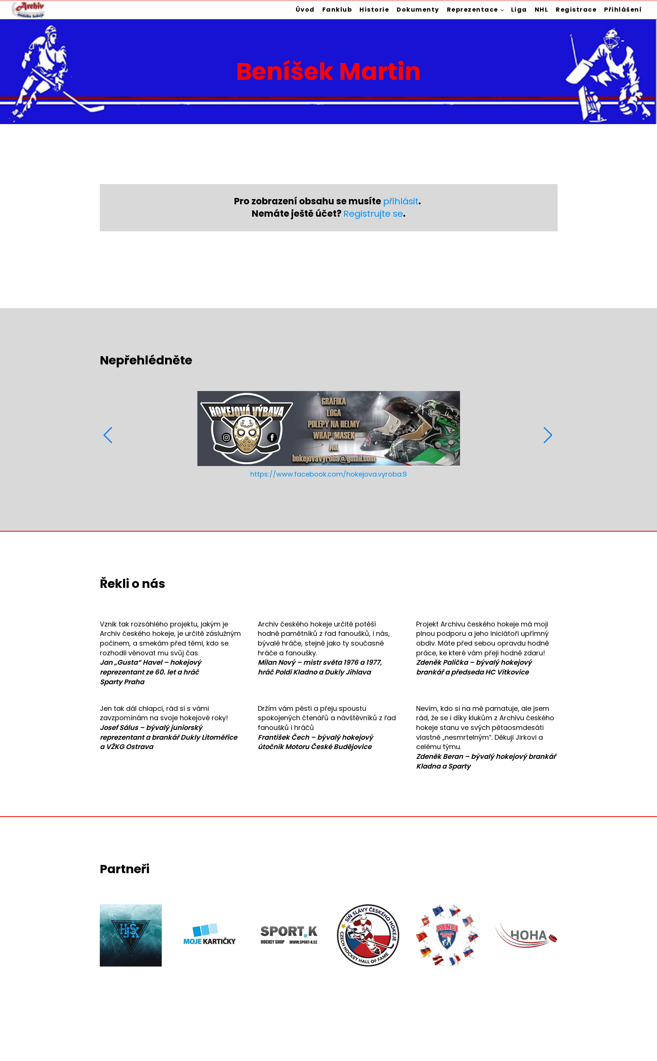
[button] (109, 435)
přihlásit (400, 201)
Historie (374, 9)
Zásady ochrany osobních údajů (503, 1036)
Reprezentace (472, 9)
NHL (542, 9)
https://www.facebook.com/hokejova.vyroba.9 (328, 474)
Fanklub (337, 9)
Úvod (305, 9)
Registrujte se (373, 213)
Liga (519, 9)
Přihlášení (623, 9)
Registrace (576, 9)
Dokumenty (418, 9)
